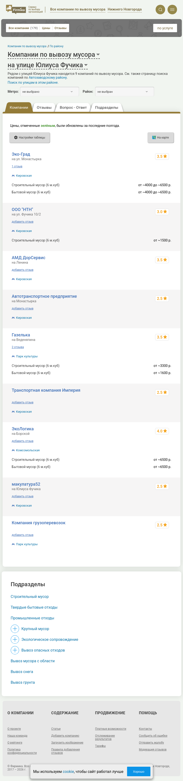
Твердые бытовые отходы (34, 607)
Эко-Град (21, 154)
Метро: (13, 91)
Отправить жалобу (151, 742)
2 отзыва (18, 347)
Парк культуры (27, 356)
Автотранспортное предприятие (44, 296)
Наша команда (17, 735)
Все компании (23, 28)
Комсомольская (28, 450)
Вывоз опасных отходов (43, 650)
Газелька (21, 334)
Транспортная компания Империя (46, 390)
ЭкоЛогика (23, 428)
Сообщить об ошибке (153, 735)
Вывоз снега (22, 671)
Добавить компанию (65, 735)
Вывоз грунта (23, 682)
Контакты (145, 728)
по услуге (165, 28)
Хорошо (138, 771)
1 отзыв (17, 166)
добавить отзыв (22, 221)
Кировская (24, 175)
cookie (68, 771)
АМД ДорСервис (28, 257)
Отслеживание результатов (105, 737)
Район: (88, 91)
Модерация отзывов (153, 749)
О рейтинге (14, 742)
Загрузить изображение (67, 742)
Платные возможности (110, 728)
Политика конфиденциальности (22, 751)
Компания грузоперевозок (38, 522)
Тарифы (100, 746)
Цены (46, 28)
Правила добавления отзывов (65, 751)
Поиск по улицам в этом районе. (33, 82)
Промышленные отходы (32, 618)
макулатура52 (26, 484)
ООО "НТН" (22, 209)
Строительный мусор (30, 596)
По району (57, 46)
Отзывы (60, 28)
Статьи (56, 728)
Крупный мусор (35, 629)
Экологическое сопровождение (49, 639)
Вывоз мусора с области (33, 661)
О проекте (14, 728)
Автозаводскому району (48, 77)
